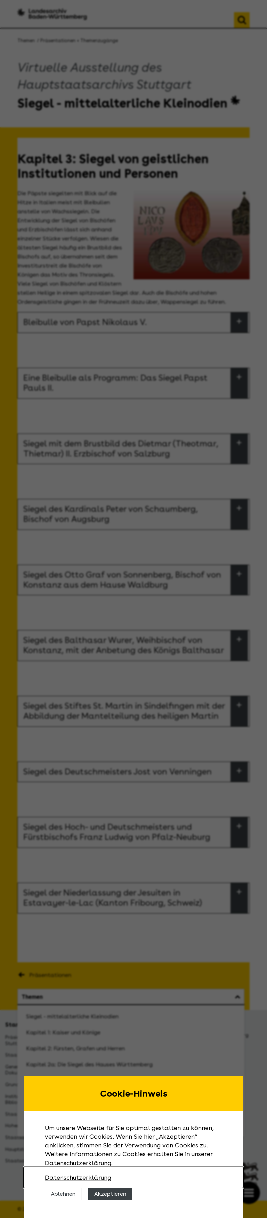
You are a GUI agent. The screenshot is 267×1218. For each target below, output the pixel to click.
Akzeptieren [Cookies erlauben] (110, 1194)
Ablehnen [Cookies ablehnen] (63, 1194)
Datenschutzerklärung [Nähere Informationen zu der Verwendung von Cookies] (78, 1177)
